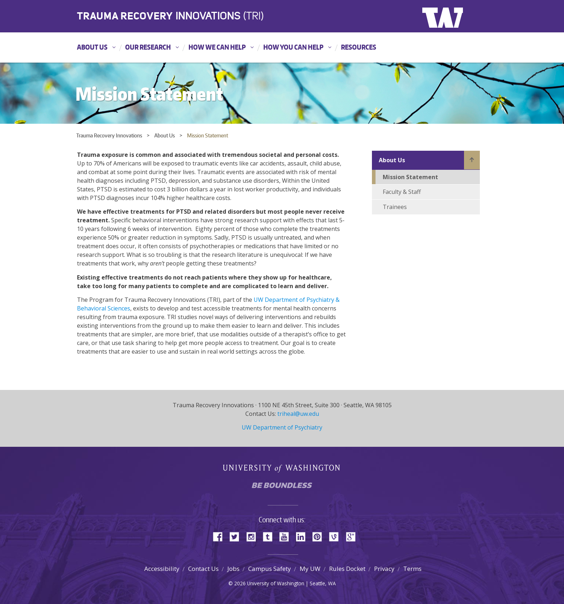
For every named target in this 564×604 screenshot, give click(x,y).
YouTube (286, 536)
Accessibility (161, 568)
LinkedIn (303, 536)
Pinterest (319, 536)
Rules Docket (347, 568)
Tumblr (270, 536)
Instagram (253, 536)
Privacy (384, 568)
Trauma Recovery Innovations (109, 135)
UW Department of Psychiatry (282, 427)
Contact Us (203, 568)
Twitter (237, 536)
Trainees (395, 207)
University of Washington (451, 16)
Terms (412, 568)
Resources (358, 46)
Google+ (352, 536)
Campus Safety (269, 568)
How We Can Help (217, 46)
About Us (92, 46)
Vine (336, 536)
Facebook (220, 536)
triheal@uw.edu (298, 414)
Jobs (233, 568)
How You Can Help (293, 46)
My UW (310, 568)
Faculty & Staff (402, 192)
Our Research (148, 46)
